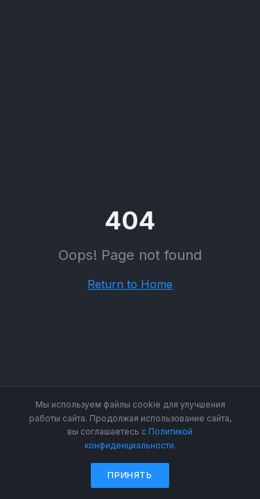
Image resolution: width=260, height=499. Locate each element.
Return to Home (130, 284)
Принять (129, 475)
